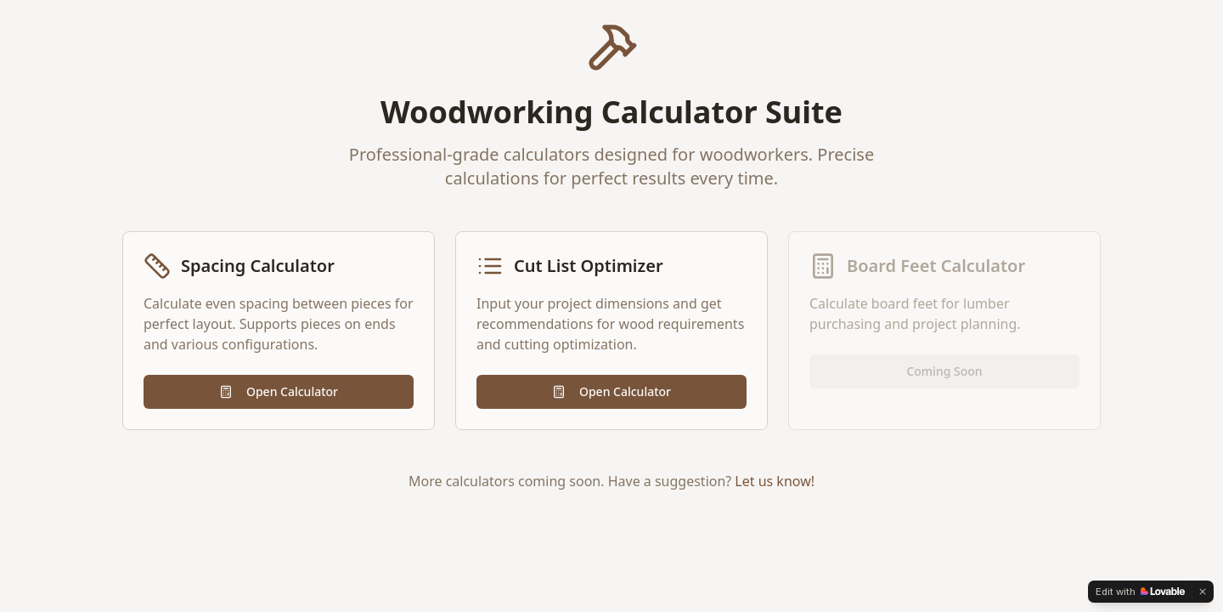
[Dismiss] (1202, 591)
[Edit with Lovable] (1140, 591)
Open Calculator (278, 391)
